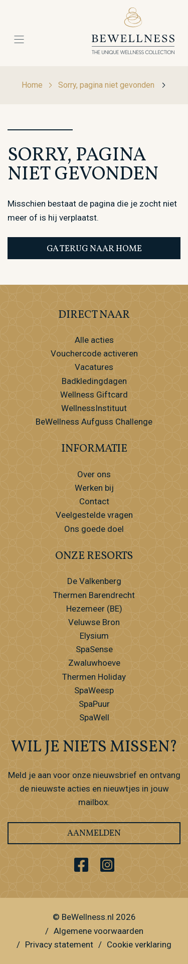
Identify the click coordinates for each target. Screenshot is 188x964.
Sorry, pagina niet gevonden (112, 85)
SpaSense (94, 649)
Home (37, 85)
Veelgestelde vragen (94, 515)
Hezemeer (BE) (94, 609)
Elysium (94, 636)
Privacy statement (59, 944)
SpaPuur (94, 704)
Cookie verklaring (139, 944)
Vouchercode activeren (94, 353)
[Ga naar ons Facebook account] (81, 865)
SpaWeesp (94, 690)
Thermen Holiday (94, 677)
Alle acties (94, 340)
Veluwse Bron (94, 622)
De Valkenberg (94, 581)
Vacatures (94, 367)
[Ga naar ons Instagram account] (107, 865)
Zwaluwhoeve (94, 663)
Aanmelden (94, 833)
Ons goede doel (94, 529)
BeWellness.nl (88, 917)
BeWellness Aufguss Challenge (94, 422)
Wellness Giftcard (94, 395)
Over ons (94, 474)
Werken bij (94, 488)
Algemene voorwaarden (98, 931)
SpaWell (94, 717)
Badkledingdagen (94, 381)
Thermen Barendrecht (94, 595)
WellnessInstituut (94, 408)
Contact (94, 501)
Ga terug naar (94, 249)
